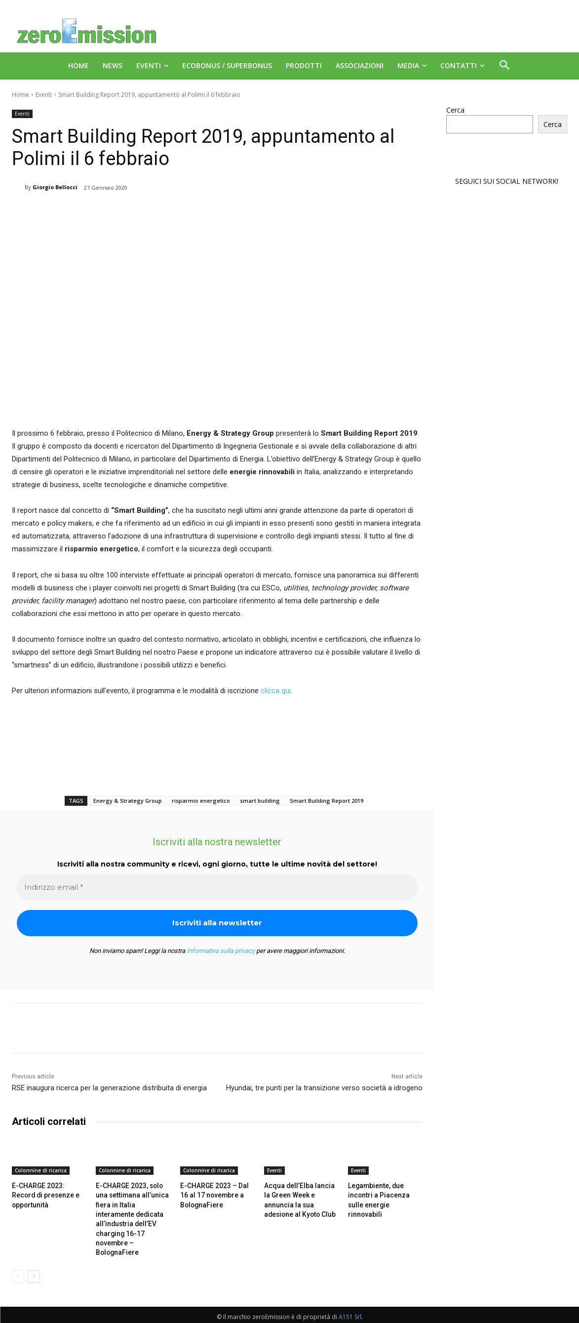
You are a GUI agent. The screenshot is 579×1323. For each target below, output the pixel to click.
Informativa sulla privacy (221, 950)
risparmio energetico (201, 800)
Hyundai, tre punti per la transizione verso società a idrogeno (324, 1087)
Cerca (455, 110)
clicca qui (276, 690)
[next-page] (34, 1263)
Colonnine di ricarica (41, 1170)
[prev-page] (18, 1263)
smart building (260, 800)
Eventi (44, 94)
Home (20, 94)
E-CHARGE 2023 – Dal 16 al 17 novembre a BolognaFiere (216, 1194)
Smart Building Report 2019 (326, 800)
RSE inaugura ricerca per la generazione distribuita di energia (109, 1087)
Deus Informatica (541, 1314)
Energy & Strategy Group (127, 800)
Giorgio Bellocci (55, 187)
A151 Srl (350, 1303)
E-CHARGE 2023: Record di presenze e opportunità (47, 1194)
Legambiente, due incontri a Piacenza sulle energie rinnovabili (384, 1194)
